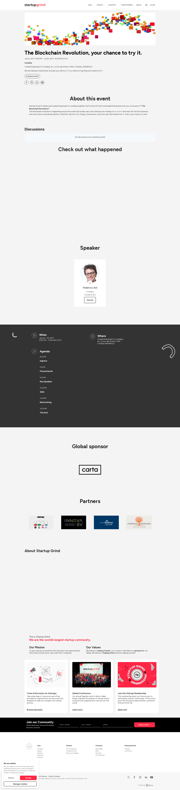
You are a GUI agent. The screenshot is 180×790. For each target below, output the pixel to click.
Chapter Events (71, 751)
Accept (28, 778)
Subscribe (144, 725)
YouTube (98, 753)
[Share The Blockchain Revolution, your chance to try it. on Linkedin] (37, 82)
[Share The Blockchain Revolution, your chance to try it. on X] (32, 82)
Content (112, 5)
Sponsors (40, 755)
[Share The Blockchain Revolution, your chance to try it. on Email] (42, 82)
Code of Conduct (54, 776)
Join (90, 5)
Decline (11, 778)
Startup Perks (127, 5)
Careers (127, 749)
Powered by (145, 785)
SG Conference (71, 749)
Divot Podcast (100, 755)
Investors (40, 749)
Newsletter (99, 749)
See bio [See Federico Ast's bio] (90, 300)
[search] (146, 5)
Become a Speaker (72, 753)
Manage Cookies (20, 784)
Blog (97, 751)
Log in (152, 5)
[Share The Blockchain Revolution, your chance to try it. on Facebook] (26, 82)
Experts (39, 751)
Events (100, 5)
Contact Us (128, 751)
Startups (40, 753)
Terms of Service (41, 776)
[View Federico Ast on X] (90, 283)
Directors (40, 757)
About (139, 5)
